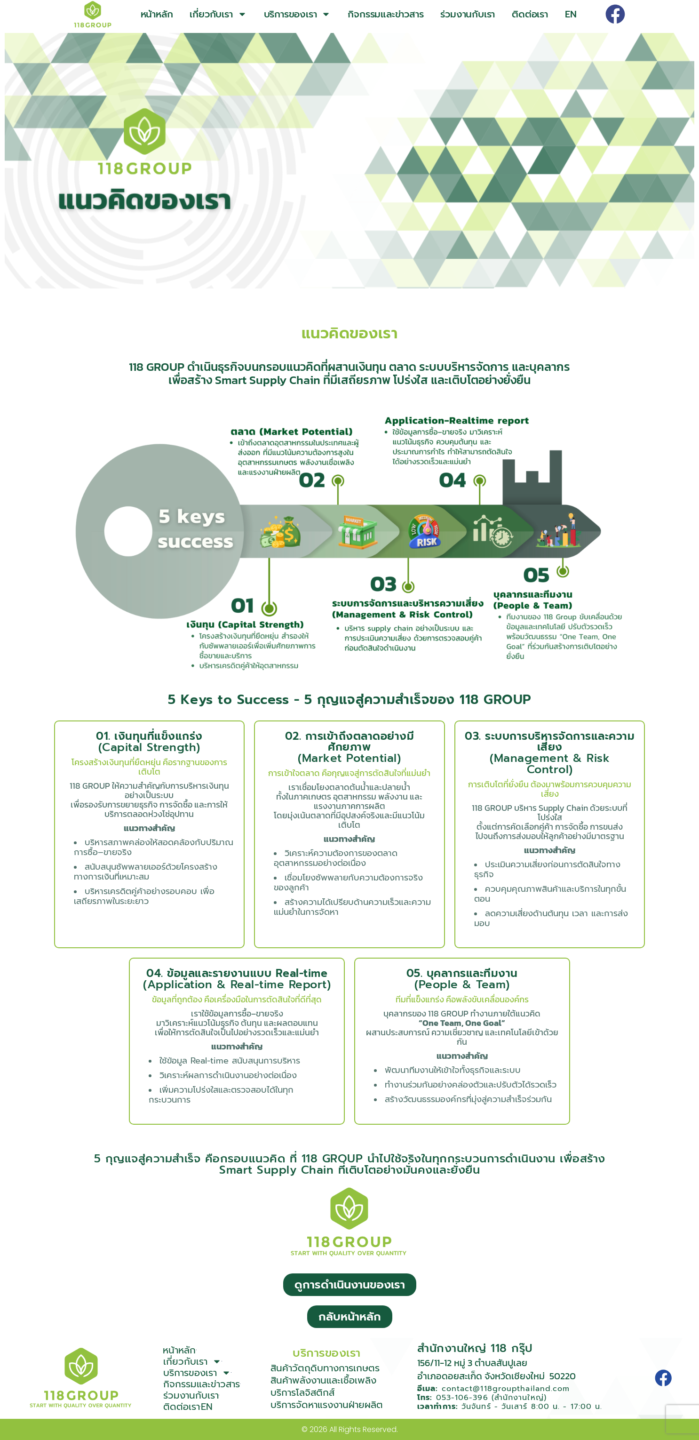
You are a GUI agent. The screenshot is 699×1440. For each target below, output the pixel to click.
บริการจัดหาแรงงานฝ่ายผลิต (326, 1404)
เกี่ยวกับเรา (218, 14)
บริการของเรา (297, 14)
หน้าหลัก (157, 14)
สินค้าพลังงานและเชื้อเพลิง (323, 1380)
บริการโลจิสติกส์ (302, 1392)
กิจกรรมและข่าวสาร (385, 14)
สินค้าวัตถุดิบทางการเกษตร (325, 1368)
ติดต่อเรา (530, 14)
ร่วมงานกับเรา (467, 14)
